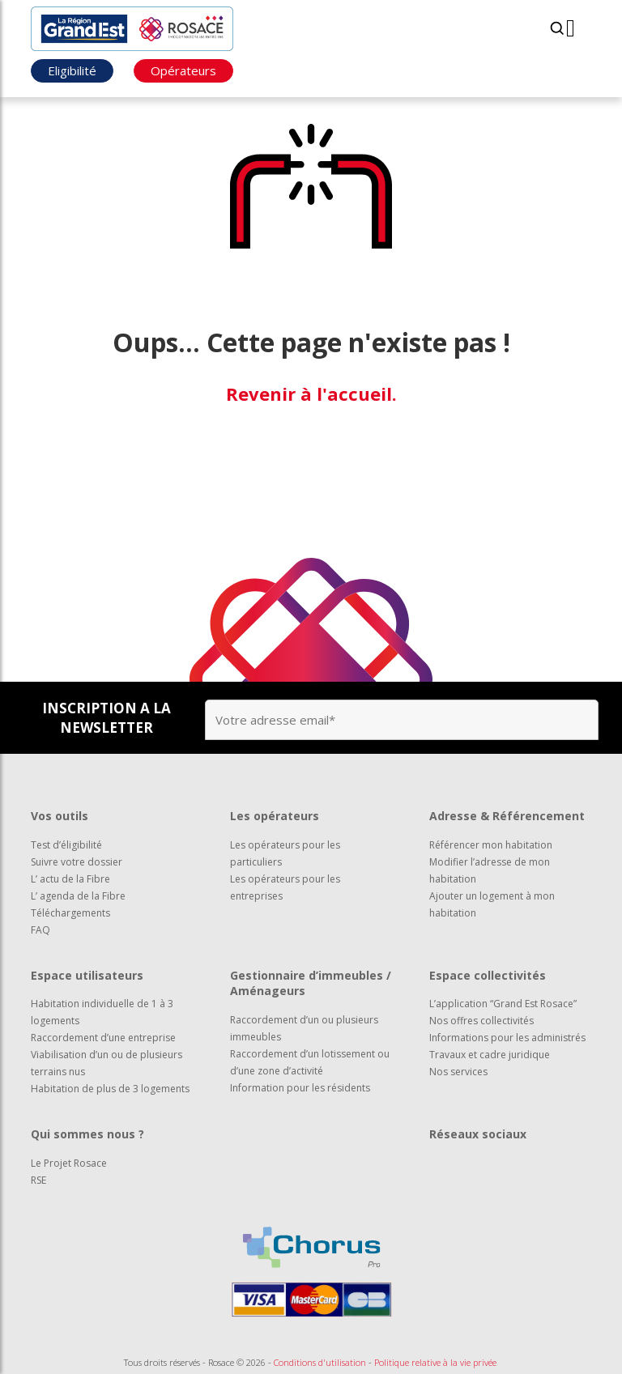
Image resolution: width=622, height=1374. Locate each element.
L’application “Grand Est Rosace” (503, 1003)
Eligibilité (72, 70)
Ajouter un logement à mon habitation (492, 904)
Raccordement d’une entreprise (103, 1037)
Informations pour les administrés (507, 1037)
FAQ (40, 930)
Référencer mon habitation (490, 845)
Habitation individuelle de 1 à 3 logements (102, 1012)
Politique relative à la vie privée (435, 1362)
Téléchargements (70, 913)
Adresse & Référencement (507, 815)
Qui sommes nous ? (87, 1134)
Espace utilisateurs (87, 975)
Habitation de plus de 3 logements (110, 1088)
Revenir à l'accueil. (311, 393)
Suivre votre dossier (76, 862)
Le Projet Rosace (69, 1163)
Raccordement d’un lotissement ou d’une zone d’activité (310, 1062)
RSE (38, 1180)
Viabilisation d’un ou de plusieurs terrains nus (106, 1063)
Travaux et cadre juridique (489, 1054)
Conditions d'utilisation (320, 1362)
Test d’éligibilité (66, 845)
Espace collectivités (487, 975)
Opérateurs (183, 70)
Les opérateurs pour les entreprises (285, 887)
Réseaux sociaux (477, 1134)
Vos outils (59, 815)
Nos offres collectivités (481, 1020)
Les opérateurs (274, 815)
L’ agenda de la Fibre (78, 896)
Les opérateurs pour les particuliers (285, 853)
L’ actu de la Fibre (70, 879)
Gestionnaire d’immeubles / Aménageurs (310, 983)
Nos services (458, 1071)
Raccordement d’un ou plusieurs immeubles (304, 1028)
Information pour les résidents (300, 1088)
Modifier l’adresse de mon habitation (489, 870)
